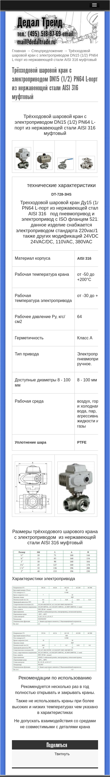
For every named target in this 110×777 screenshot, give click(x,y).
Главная (19, 51)
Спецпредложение (47, 51)
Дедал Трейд (40, 22)
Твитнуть (62, 754)
